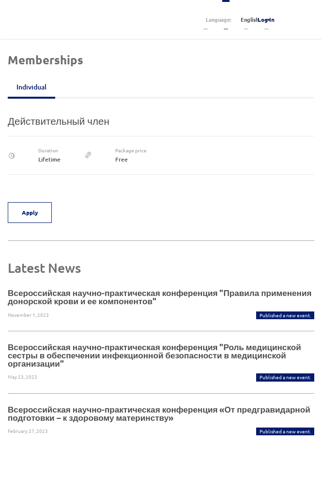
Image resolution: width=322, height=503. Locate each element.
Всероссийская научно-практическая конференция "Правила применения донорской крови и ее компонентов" (159, 297)
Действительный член (58, 120)
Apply (30, 212)
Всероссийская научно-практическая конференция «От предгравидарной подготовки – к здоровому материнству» (159, 413)
